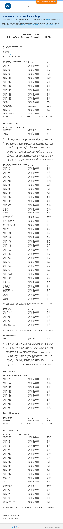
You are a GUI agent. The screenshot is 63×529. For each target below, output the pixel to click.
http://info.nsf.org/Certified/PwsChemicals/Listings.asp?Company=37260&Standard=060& (39, 24)
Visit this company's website (9, 54)
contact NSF (48, 19)
